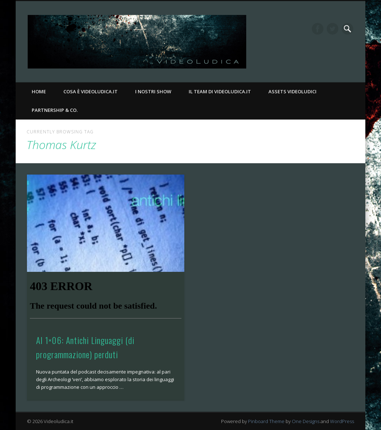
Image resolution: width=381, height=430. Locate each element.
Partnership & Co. (55, 110)
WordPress (342, 421)
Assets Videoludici (292, 91)
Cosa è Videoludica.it (90, 91)
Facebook (317, 29)
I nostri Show (153, 91)
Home (39, 91)
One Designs (305, 421)
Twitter (332, 29)
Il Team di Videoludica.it (220, 91)
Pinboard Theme (266, 421)
